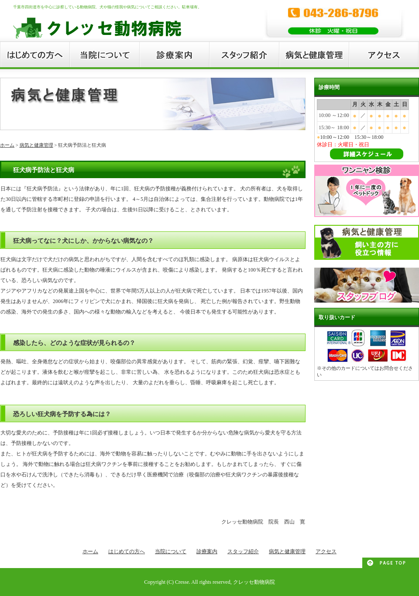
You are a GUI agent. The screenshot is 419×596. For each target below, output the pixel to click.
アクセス (326, 551)
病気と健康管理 (36, 145)
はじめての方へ (126, 551)
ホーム (7, 145)
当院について (170, 551)
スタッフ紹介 (243, 551)
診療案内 (206, 551)
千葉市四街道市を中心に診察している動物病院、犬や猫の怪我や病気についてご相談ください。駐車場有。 (107, 7)
